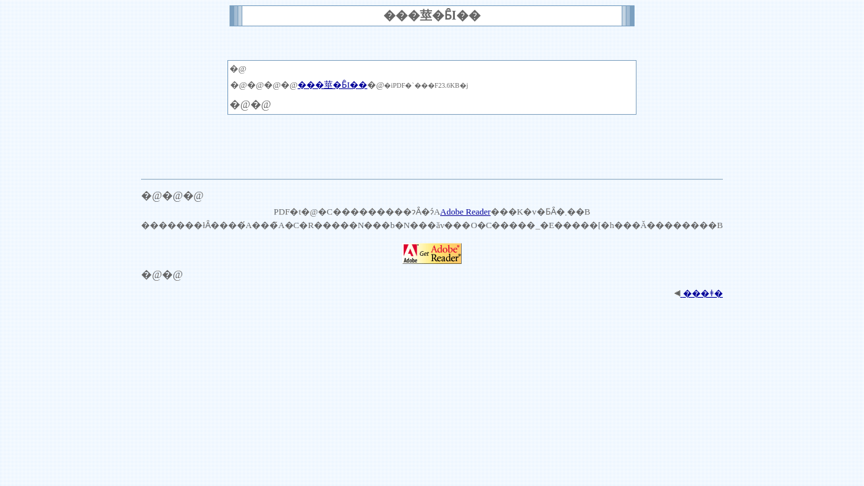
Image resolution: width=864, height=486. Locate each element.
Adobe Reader (465, 212)
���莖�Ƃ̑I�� (332, 85)
